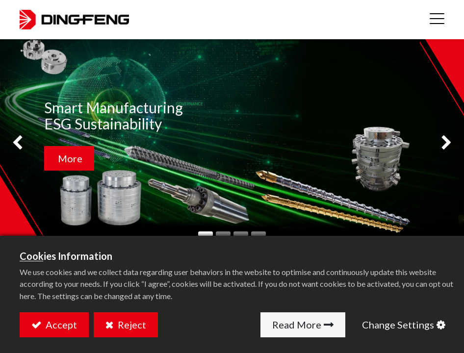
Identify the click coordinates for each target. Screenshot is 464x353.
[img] (18, 143)
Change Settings (398, 324)
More (69, 158)
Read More (296, 324)
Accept (60, 324)
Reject (131, 324)
